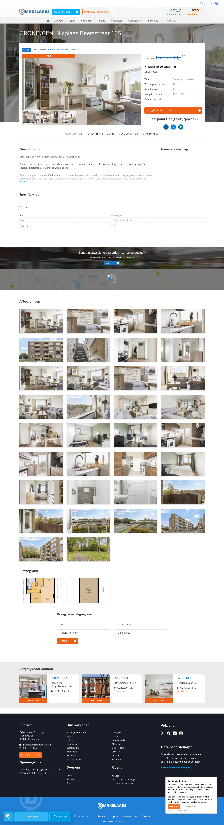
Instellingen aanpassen (177, 810)
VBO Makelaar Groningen (124, 779)
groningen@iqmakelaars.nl (37, 744)
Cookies (145, 816)
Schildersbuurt (74, 759)
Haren (115, 736)
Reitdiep (116, 755)
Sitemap (101, 816)
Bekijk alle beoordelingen (175, 767)
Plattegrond (149, 133)
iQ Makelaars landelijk (122, 783)
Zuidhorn (116, 759)
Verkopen (86, 20)
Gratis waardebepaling (96, 11)
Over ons (134, 20)
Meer (22, 181)
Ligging (111, 133)
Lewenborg (72, 744)
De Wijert (116, 732)
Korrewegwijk (118, 740)
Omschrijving (96, 133)
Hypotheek (116, 20)
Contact (171, 20)
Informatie (154, 20)
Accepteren (174, 806)
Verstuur (64, 640)
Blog (69, 783)
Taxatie (101, 20)
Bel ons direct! (63, 11)
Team (69, 775)
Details (54, 694)
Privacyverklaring (83, 816)
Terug (26, 49)
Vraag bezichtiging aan (158, 110)
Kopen (71, 20)
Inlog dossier (210, 3)
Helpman (71, 740)
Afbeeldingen (128, 133)
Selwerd (116, 751)
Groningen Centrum (76, 732)
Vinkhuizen (72, 755)
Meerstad (116, 744)
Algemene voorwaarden (124, 816)
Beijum (70, 736)
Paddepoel (72, 751)
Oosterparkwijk (74, 747)
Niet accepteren (190, 806)
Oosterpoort (118, 747)
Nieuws (70, 779)
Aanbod (58, 20)
